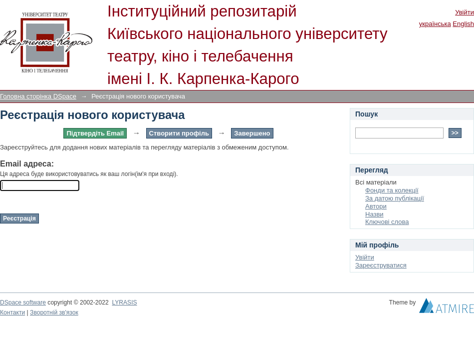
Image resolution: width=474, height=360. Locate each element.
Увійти (464, 12)
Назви (374, 214)
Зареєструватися (381, 265)
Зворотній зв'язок (54, 312)
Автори (376, 206)
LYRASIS (124, 302)
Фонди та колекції (392, 190)
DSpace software (23, 302)
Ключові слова (387, 222)
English (463, 24)
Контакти (12, 312)
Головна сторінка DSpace (38, 96)
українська (435, 24)
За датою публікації (394, 198)
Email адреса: (27, 164)
